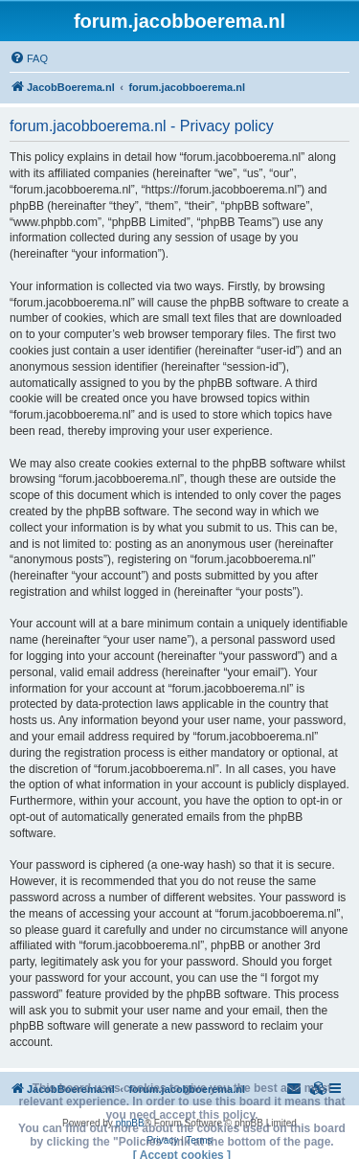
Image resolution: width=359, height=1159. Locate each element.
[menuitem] (29, 58)
